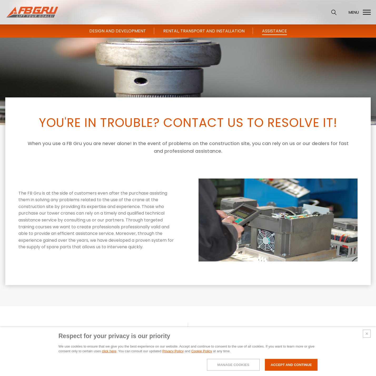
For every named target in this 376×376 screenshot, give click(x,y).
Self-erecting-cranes (230, 331)
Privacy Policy (173, 358)
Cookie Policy (201, 358)
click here (109, 358)
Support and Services (282, 331)
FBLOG (322, 330)
